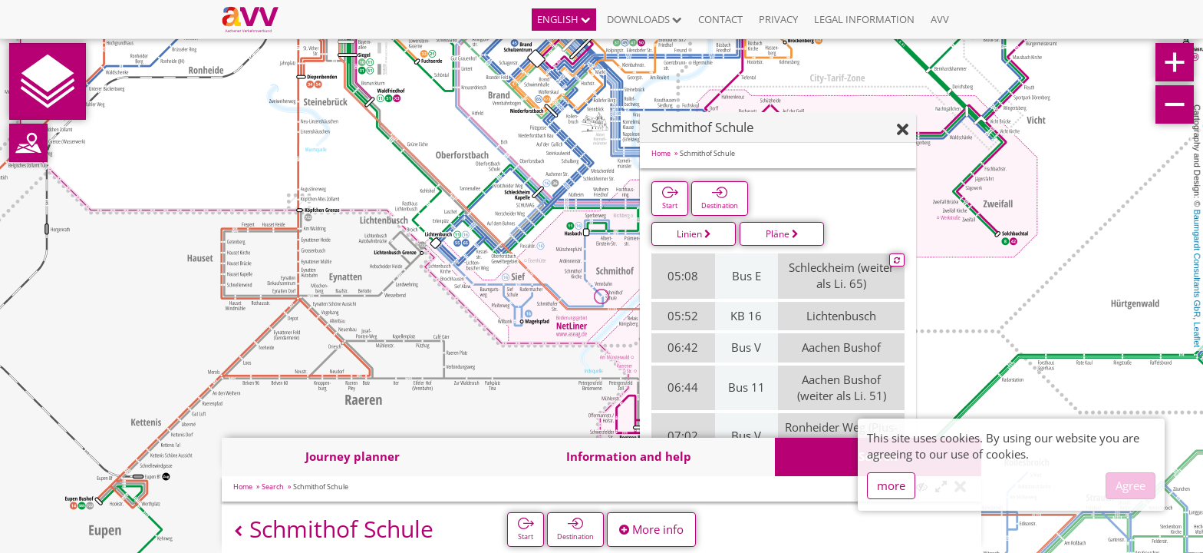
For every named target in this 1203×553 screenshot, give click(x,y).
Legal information (864, 19)
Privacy (778, 19)
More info (651, 529)
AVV (940, 19)
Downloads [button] (644, 19)
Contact (720, 19)
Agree (1130, 485)
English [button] (564, 19)
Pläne (782, 233)
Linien (694, 233)
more (891, 485)
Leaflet (1196, 334)
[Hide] (902, 130)
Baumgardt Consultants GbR (1196, 264)
